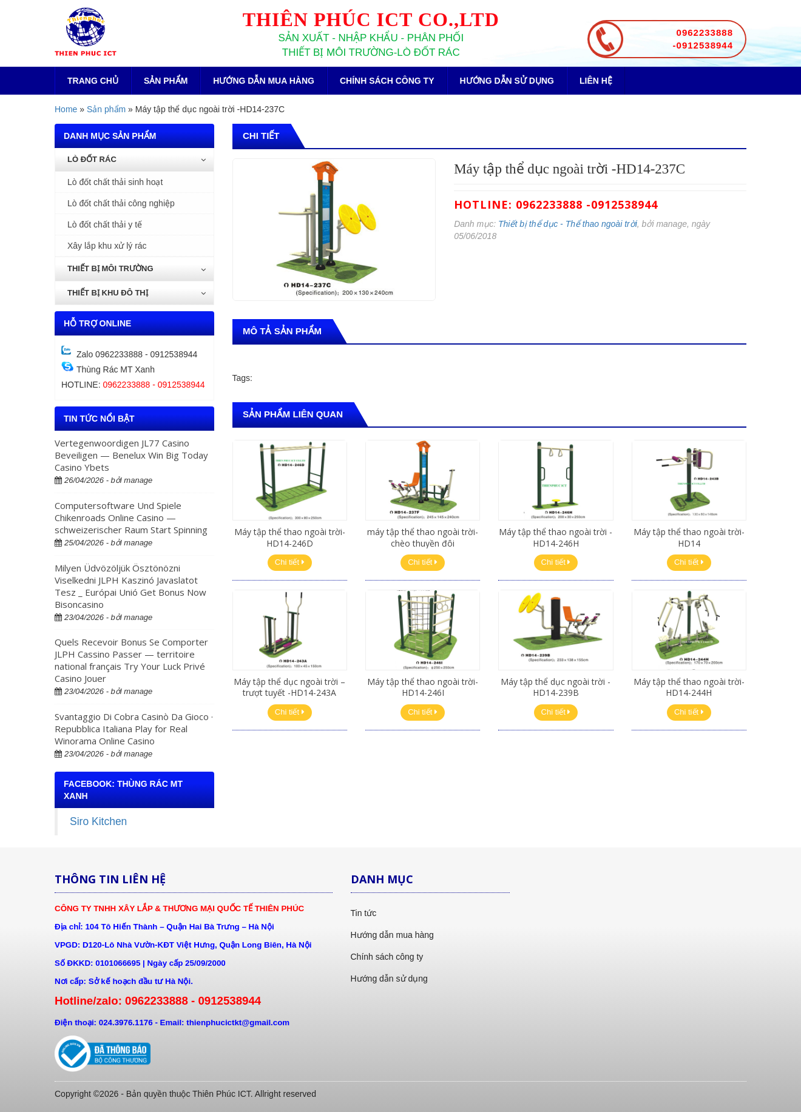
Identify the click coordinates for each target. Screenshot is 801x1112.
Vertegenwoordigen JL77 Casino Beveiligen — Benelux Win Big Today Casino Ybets (131, 455)
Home (66, 109)
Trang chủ (92, 81)
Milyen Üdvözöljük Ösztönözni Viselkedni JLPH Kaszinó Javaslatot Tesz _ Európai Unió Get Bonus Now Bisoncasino (130, 586)
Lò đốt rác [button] (136, 159)
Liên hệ (596, 81)
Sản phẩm (166, 81)
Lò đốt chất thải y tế (104, 224)
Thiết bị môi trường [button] (136, 268)
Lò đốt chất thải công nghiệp (121, 203)
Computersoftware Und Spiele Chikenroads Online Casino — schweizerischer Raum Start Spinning (131, 517)
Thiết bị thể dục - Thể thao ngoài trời (567, 224)
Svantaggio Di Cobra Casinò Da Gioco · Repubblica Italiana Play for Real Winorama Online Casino (134, 728)
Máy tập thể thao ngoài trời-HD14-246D (289, 537)
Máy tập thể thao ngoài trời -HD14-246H (555, 537)
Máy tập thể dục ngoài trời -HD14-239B (555, 687)
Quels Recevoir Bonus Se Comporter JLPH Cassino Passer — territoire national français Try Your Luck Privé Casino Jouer (131, 660)
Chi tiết (290, 562)
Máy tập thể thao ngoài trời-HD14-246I (422, 687)
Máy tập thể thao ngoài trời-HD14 (689, 537)
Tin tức (364, 913)
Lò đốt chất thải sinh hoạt (115, 182)
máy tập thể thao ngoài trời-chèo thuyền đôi (422, 537)
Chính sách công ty (387, 81)
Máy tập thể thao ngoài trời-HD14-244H (689, 687)
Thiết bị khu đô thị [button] (136, 292)
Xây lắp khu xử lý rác (107, 246)
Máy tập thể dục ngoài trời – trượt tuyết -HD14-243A (289, 687)
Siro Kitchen (98, 821)
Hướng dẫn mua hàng (263, 81)
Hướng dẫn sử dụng (507, 81)
